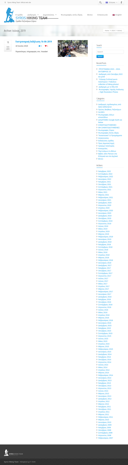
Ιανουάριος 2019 (104, 239)
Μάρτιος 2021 (103, 195)
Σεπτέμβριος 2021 (105, 187)
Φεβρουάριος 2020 (105, 211)
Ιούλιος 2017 (103, 278)
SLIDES (101, 112)
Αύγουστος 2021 (104, 190)
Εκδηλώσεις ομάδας (106, 141)
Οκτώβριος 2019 (104, 218)
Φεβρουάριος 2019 (105, 237)
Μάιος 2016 (102, 312)
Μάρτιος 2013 (103, 394)
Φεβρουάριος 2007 (105, 438)
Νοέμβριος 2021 (104, 182)
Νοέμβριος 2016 (104, 299)
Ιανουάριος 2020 (104, 213)
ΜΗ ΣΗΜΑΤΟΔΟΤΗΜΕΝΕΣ (109, 128)
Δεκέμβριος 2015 (105, 326)
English (117, 15)
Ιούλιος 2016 (103, 310)
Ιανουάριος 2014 (104, 378)
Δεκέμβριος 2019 (105, 216)
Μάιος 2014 (102, 367)
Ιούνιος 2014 (103, 365)
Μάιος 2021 (102, 192)
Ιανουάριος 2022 (104, 179)
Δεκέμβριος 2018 (105, 242)
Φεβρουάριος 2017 (105, 292)
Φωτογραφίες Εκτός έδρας (108, 133)
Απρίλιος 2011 (104, 412)
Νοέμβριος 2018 (104, 245)
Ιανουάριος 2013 (104, 396)
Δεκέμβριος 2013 (105, 380)
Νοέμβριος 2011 (104, 407)
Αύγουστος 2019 (104, 224)
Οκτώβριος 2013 (104, 386)
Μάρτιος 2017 (103, 289)
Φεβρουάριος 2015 (105, 349)
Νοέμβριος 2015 (104, 328)
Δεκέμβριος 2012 (105, 399)
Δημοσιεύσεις (50, 15)
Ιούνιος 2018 (103, 250)
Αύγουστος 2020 (104, 205)
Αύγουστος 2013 (104, 388)
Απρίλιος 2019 (104, 231)
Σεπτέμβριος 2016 (105, 305)
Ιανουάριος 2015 (104, 352)
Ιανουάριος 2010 (104, 422)
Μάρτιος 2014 (103, 373)
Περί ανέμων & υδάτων (107, 151)
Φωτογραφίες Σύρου (106, 130)
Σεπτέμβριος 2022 (105, 174)
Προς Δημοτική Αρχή (106, 143)
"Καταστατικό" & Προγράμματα (110, 135)
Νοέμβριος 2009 (104, 428)
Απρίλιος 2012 (104, 401)
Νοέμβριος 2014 (104, 357)
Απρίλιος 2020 (104, 208)
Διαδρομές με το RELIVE (108, 87)
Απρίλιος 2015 (104, 344)
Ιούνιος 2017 (103, 281)
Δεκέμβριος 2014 (105, 354)
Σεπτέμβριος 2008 (105, 433)
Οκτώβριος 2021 (104, 184)
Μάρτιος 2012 (103, 404)
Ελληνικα (111, 2)
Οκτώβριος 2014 (104, 360)
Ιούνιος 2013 (103, 391)
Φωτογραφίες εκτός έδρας (71, 15)
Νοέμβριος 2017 (104, 268)
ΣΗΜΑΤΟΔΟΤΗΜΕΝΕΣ (107, 125)
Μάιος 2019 (102, 229)
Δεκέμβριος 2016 (105, 297)
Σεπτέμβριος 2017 (105, 273)
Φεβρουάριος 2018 (105, 260)
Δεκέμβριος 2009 (105, 425)
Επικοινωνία (102, 15)
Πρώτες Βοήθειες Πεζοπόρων (109, 110)
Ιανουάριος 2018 (104, 263)
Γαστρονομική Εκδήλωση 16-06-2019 (34, 41)
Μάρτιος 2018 (103, 258)
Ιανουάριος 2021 (104, 200)
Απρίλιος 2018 (104, 255)
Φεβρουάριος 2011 (105, 417)
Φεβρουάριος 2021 (105, 197)
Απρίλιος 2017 (104, 286)
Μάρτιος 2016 (103, 318)
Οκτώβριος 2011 (104, 409)
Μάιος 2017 (102, 284)
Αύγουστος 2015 (104, 336)
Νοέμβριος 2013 (104, 383)
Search (100, 56)
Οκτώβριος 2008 (104, 430)
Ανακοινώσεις (103, 138)
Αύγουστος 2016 (104, 307)
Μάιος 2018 (102, 252)
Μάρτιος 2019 (103, 234)
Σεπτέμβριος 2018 (105, 247)
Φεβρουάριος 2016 (105, 320)
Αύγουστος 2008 (104, 435)
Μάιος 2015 (102, 341)
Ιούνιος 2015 (103, 339)
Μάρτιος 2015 (103, 346)
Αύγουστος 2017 (104, 276)
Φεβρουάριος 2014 (105, 375)
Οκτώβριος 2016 (104, 302)
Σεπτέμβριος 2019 (105, 221)
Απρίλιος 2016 (104, 315)
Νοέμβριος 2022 (104, 171)
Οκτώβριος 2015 (104, 331)
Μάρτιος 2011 (103, 414)
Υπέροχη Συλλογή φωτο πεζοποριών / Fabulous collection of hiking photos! (108, 81)
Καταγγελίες (103, 149)
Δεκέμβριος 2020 (105, 203)
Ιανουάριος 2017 (104, 294)
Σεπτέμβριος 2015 (105, 333)
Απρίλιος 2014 (104, 370)
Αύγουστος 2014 (104, 362)
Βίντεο (90, 15)
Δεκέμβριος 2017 (105, 265)
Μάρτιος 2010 (103, 420)
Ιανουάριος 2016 (104, 323)
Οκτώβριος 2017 (104, 271)
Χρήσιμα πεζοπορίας (106, 146)
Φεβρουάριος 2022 (105, 177)
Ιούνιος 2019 (103, 226)
